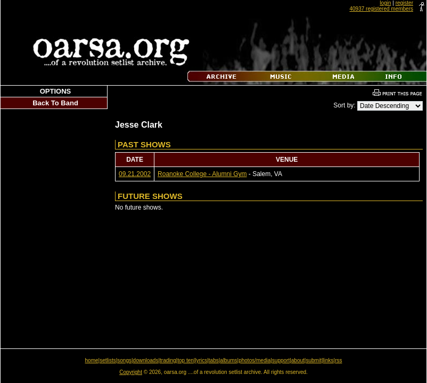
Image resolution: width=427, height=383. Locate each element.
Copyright (130, 372)
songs (124, 360)
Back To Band (55, 103)
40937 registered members (381, 9)
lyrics (201, 360)
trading (168, 360)
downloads (146, 360)
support (281, 360)
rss (338, 360)
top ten (185, 360)
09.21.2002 (135, 174)
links (328, 360)
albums (228, 360)
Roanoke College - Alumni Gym (202, 174)
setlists (108, 360)
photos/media (254, 360)
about (298, 360)
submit (313, 360)
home (91, 360)
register (404, 3)
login (385, 3)
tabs (214, 360)
